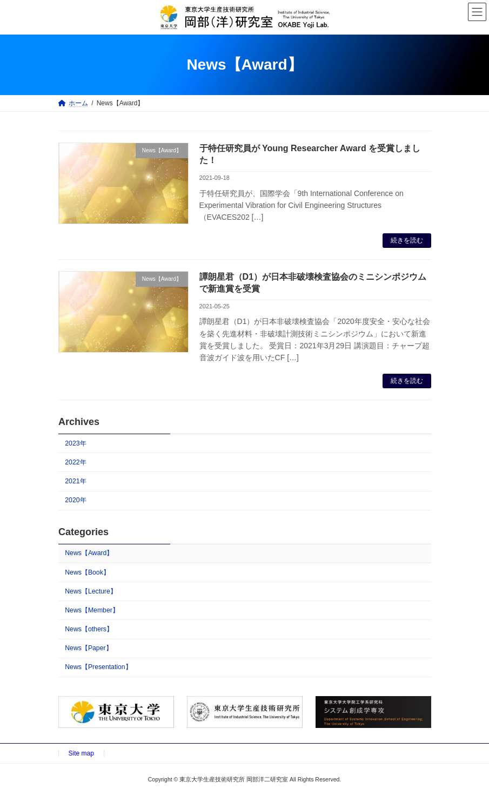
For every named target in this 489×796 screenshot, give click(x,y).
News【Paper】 (88, 648)
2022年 (75, 462)
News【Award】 (89, 553)
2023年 (75, 443)
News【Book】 (87, 572)
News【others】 (89, 629)
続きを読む (407, 240)
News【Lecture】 (91, 591)
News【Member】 (92, 610)
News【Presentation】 (98, 667)
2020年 (75, 500)
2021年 (75, 481)
